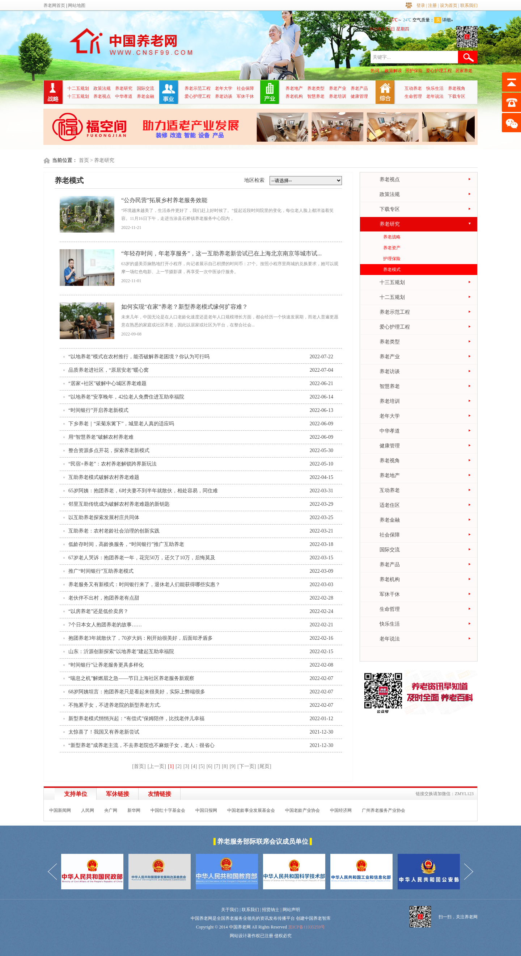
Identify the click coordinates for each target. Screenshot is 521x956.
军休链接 (117, 794)
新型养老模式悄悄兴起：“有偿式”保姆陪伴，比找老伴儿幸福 (136, 718)
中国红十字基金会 (168, 810)
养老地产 (294, 88)
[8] (225, 766)
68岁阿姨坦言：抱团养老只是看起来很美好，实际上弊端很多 (136, 691)
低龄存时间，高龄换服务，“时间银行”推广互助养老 (126, 544)
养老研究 (123, 88)
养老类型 (316, 88)
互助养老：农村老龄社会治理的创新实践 (114, 531)
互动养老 (413, 88)
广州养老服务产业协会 (383, 810)
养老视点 (102, 96)
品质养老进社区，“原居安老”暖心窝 (108, 370)
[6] (209, 766)
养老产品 (359, 88)
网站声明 (291, 909)
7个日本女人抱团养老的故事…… (105, 624)
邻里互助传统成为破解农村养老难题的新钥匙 (119, 504)
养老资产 (392, 247)
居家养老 (464, 70)
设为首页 (448, 5)
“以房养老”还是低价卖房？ (98, 611)
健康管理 (359, 96)
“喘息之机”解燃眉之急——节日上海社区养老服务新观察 (131, 678)
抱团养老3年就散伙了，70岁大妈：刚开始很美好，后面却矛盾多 (140, 638)
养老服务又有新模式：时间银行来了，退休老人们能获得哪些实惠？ (144, 584)
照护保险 (414, 70)
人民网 (87, 810)
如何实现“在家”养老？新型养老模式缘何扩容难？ (184, 307)
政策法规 (102, 88)
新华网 (133, 810)
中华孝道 (123, 96)
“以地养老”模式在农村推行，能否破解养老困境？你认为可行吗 (138, 356)
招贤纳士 (270, 909)
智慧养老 (316, 96)
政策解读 (393, 70)
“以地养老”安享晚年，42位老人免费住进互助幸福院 (126, 397)
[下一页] (246, 766)
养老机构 (294, 96)
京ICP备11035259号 (306, 927)
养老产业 (337, 88)
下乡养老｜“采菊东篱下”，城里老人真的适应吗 (121, 423)
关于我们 (229, 909)
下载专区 (456, 96)
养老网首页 (54, 5)
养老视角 (456, 88)
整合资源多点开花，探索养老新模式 (108, 450)
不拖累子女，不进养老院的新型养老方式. (114, 705)
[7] (217, 766)
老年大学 (223, 88)
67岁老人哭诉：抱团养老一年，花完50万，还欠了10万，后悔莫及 (141, 557)
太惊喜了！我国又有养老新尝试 (103, 732)
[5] (201, 766)
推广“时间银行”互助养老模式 (101, 571)
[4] (194, 766)
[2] (178, 766)
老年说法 (435, 96)
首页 (84, 160)
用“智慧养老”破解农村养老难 (101, 437)
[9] (233, 766)
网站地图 (76, 5)
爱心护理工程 (439, 70)
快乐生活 (435, 88)
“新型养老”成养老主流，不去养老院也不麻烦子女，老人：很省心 (141, 745)
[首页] (138, 766)
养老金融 (145, 96)
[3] (186, 766)
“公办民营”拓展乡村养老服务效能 (164, 200)
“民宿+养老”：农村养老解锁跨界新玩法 (112, 464)
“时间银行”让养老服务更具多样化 (106, 665)
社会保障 (245, 88)
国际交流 (145, 88)
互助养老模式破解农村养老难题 (103, 477)
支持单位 (75, 794)
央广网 (110, 810)
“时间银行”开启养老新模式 (98, 410)
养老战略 (392, 236)
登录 (420, 5)
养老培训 (337, 96)
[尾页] (264, 766)
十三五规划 (78, 96)
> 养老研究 (102, 160)
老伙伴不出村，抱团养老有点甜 (103, 598)
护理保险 (392, 258)
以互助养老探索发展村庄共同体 (103, 517)
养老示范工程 (198, 88)
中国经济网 (341, 810)
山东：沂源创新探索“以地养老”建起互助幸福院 (121, 651)
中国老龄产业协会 (302, 810)
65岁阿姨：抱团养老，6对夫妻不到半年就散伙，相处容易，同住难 (143, 490)
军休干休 (245, 96)
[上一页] (157, 766)
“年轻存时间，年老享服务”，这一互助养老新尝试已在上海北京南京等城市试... (221, 253)
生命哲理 (413, 96)
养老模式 (392, 269)
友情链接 (159, 794)
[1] (171, 766)
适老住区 (390, 505)
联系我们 (469, 5)
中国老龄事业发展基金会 (251, 810)
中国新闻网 (60, 810)
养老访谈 (223, 96)
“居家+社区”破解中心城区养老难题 (107, 383)
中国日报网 (206, 810)
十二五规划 (78, 88)
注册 (432, 5)
